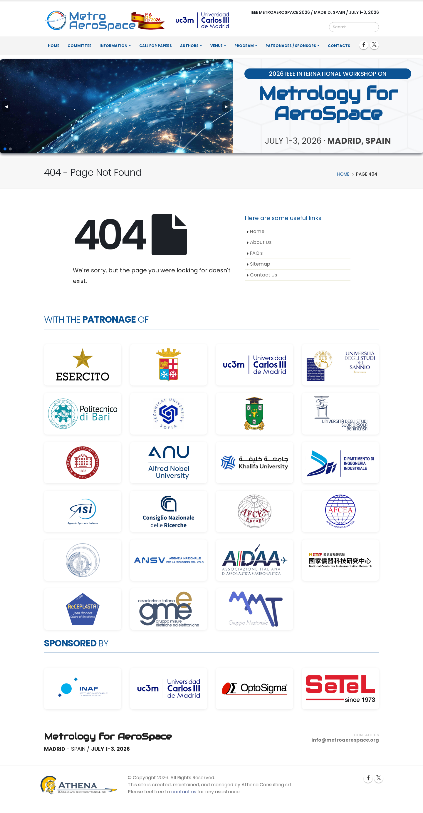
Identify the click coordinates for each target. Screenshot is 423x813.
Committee (79, 45)
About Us (260, 242)
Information (113, 45)
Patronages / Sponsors (291, 45)
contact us (183, 791)
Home (53, 45)
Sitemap (260, 264)
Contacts (339, 45)
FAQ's (256, 253)
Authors (189, 45)
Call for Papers (155, 45)
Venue (216, 45)
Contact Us (263, 274)
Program (244, 45)
